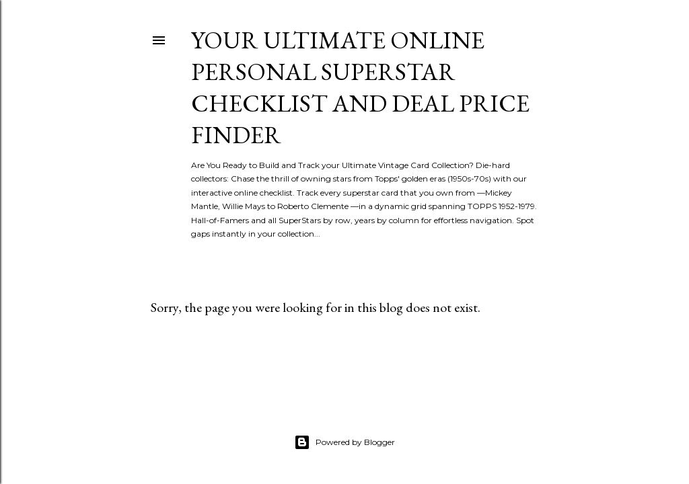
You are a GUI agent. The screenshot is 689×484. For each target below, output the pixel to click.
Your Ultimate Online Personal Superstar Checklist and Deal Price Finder (360, 87)
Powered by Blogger (344, 442)
